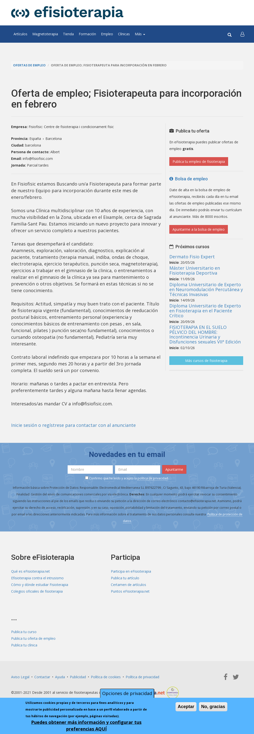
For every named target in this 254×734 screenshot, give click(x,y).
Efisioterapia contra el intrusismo (37, 578)
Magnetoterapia (45, 34)
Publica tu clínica (24, 645)
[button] (242, 34)
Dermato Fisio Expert (192, 257)
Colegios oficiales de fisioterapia (37, 591)
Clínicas (124, 34)
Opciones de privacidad (127, 693)
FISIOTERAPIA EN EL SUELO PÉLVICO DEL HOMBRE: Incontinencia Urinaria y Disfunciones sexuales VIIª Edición (205, 334)
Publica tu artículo (125, 578)
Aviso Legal (20, 677)
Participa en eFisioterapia (131, 571)
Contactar (42, 677)
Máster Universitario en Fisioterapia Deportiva (194, 270)
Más (140, 34)
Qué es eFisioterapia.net (30, 571)
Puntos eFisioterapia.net (130, 591)
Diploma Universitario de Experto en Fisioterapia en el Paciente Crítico (205, 311)
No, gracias (213, 706)
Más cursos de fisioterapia (206, 360)
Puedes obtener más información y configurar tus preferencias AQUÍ (86, 725)
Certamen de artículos (128, 584)
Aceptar (186, 706)
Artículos (20, 34)
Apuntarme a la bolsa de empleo (199, 229)
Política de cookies (106, 677)
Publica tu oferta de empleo (33, 638)
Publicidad (78, 677)
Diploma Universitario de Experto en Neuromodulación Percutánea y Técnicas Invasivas (206, 289)
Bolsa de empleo (188, 178)
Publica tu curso (24, 631)
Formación (87, 34)
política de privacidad (152, 478)
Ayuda (60, 677)
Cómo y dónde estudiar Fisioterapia (39, 584)
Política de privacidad (142, 677)
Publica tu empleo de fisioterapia (199, 161)
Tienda (68, 34)
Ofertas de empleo (29, 65)
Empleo (107, 34)
